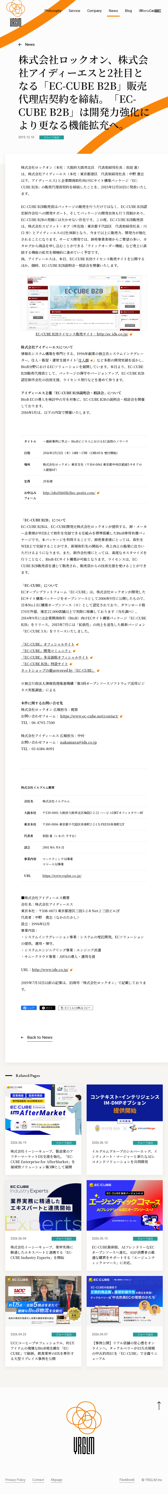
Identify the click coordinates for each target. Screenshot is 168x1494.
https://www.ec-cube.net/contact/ (89, 716)
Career (154, 11)
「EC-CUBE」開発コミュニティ (46, 650)
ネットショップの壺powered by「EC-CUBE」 (58, 670)
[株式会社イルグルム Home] (16, 21)
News (113, 11)
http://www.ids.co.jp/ (50, 969)
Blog (128, 11)
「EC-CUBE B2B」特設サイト (44, 663)
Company (94, 11)
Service (74, 11)
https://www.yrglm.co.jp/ (61, 875)
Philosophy (53, 11)
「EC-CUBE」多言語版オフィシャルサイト (55, 657)
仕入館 (83, 360)
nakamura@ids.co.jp (78, 742)
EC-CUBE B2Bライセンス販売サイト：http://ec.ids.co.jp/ (82, 334)
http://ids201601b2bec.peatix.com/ (69, 493)
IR (140, 11)
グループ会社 (52, 137)
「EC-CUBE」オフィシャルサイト (48, 644)
